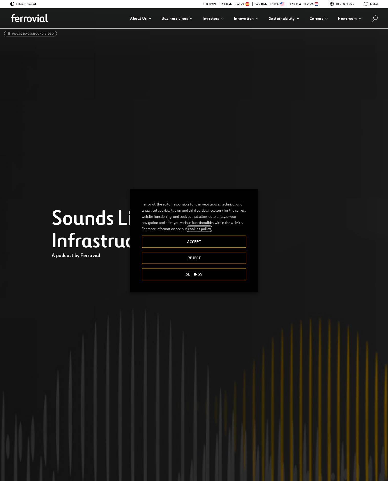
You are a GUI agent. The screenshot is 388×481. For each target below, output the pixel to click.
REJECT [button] (194, 257)
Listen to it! (256, 413)
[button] (140, 18)
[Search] (374, 18)
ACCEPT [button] (194, 241)
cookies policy (199, 229)
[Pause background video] (30, 33)
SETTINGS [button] (194, 274)
